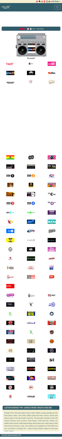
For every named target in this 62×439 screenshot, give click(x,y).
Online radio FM (13, 435)
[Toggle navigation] (57, 7)
